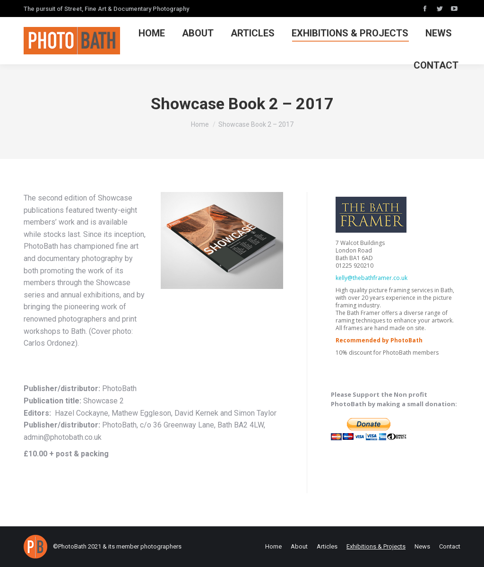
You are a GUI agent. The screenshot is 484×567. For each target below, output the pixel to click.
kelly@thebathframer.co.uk (371, 278)
